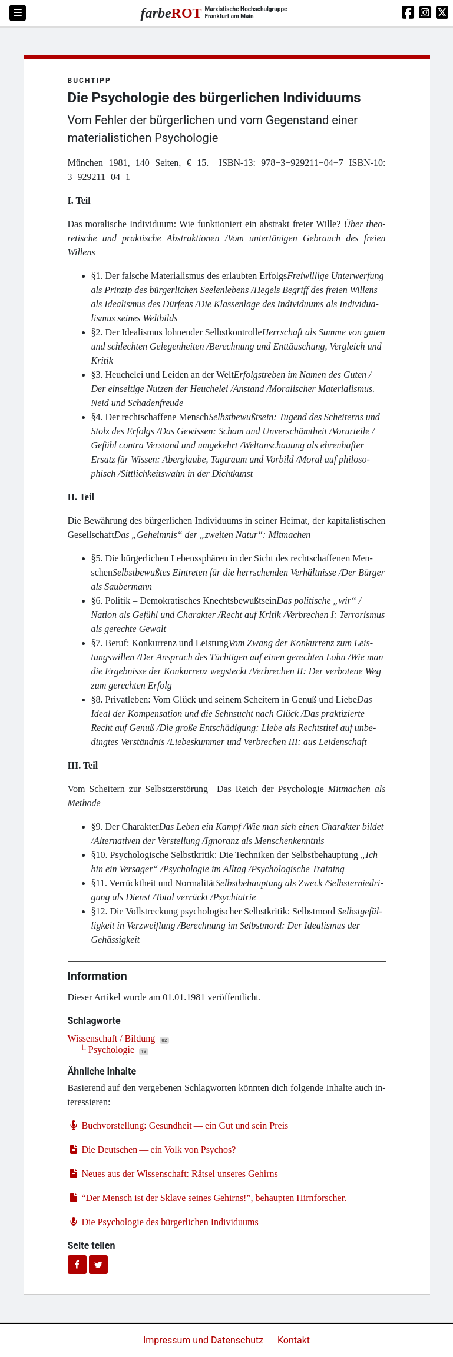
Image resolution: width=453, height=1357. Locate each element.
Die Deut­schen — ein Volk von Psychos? (152, 1150)
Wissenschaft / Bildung (112, 1038)
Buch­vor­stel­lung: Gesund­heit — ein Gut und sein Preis (178, 1125)
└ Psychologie (107, 1050)
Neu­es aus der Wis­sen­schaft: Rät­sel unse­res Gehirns (173, 1174)
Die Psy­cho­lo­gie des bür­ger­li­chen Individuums (163, 1222)
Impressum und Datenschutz (204, 1340)
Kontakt (293, 1340)
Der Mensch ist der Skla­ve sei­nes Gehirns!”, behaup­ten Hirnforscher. (207, 1198)
